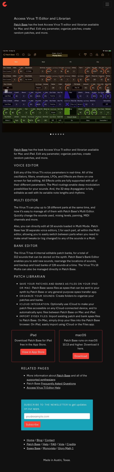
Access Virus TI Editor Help (44, 387)
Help (46, 444)
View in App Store (33, 352)
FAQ (53, 444)
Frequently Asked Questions (58, 383)
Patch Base (21, 24)
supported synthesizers (41, 379)
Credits (71, 444)
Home (30, 440)
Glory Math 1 (65, 448)
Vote (61, 444)
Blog (40, 440)
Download (80, 356)
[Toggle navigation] (107, 4)
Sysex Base (34, 448)
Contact (50, 440)
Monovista (49, 448)
